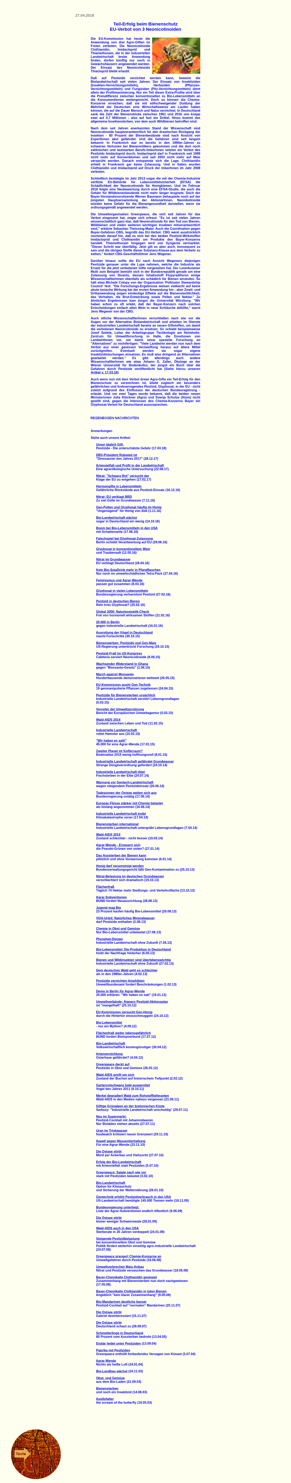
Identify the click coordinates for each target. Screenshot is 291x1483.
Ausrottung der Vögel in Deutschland (124, 632)
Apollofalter (105, 1399)
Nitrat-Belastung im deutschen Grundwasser (130, 876)
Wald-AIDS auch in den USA (117, 1228)
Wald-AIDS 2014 (108, 719)
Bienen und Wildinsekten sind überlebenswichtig (133, 960)
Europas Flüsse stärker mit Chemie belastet (129, 803)
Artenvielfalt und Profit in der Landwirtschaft (130, 465)
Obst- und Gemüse (110, 1378)
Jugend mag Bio (108, 907)
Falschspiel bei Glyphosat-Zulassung (124, 538)
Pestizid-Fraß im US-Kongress (119, 653)
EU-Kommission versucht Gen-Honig (124, 1012)
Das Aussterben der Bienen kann (121, 855)
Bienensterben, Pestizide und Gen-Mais (126, 643)
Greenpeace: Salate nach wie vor (121, 1172)
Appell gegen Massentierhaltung (120, 1141)
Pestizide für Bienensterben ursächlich (125, 695)
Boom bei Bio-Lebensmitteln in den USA (127, 528)
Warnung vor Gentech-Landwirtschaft (125, 782)
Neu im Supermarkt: (111, 1116)
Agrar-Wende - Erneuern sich (118, 845)
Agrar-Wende (106, 1360)
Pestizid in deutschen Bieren (118, 601)
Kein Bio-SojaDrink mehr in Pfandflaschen (128, 570)
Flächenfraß (105, 887)
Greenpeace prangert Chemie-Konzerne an (128, 1256)
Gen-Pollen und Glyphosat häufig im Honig (129, 507)
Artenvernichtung (109, 1054)
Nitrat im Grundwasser (113, 559)
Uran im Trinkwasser (112, 1130)
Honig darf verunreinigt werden (120, 866)
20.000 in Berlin (108, 622)
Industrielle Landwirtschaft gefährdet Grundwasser (135, 761)
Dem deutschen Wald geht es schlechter (127, 970)
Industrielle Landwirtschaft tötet (120, 772)
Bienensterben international (117, 824)
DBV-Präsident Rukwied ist (116, 455)
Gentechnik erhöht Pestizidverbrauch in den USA (133, 1197)
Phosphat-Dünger (109, 939)
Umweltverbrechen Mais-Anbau (120, 1267)
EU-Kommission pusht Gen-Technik (123, 684)
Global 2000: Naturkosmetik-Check (122, 611)
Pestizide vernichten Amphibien (120, 981)
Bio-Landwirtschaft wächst (116, 517)
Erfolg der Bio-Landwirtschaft (118, 1162)
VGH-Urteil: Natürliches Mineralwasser (125, 918)
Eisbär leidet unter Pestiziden (118, 1343)
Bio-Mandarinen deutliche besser (121, 1301)
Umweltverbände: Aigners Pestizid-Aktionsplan (132, 1001)
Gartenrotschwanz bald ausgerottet (123, 1085)
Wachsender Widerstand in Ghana (122, 664)
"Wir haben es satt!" (111, 740)
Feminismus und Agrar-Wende (119, 580)
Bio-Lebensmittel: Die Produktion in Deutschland (133, 949)
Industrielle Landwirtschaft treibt (121, 813)
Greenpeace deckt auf (112, 1064)
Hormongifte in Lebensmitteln (119, 486)
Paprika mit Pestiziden (113, 1350)
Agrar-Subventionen (111, 897)
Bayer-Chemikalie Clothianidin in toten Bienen (131, 1291)
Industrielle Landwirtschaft (116, 730)
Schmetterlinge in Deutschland (119, 1333)
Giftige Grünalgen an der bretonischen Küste (130, 1106)
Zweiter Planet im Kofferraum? (119, 751)
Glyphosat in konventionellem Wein (123, 549)
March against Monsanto (115, 674)
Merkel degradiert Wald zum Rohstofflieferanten (132, 1095)
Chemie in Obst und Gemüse (118, 928)
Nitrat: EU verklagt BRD (114, 496)
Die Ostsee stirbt (109, 1151)
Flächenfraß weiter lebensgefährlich (123, 1033)
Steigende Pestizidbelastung (118, 1238)
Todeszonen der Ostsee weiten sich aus (126, 793)
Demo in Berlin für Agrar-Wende (120, 991)
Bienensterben (107, 1388)
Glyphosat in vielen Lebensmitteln (122, 590)
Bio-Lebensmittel (109, 1022)
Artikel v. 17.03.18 (104, 372)
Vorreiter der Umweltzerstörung (120, 709)
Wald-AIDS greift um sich (115, 1075)
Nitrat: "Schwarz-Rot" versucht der (122, 476)
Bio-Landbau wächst (111, 1371)
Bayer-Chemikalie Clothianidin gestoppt (126, 1277)
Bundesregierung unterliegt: (117, 1207)
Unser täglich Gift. (110, 444)
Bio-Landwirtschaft (110, 1043)
